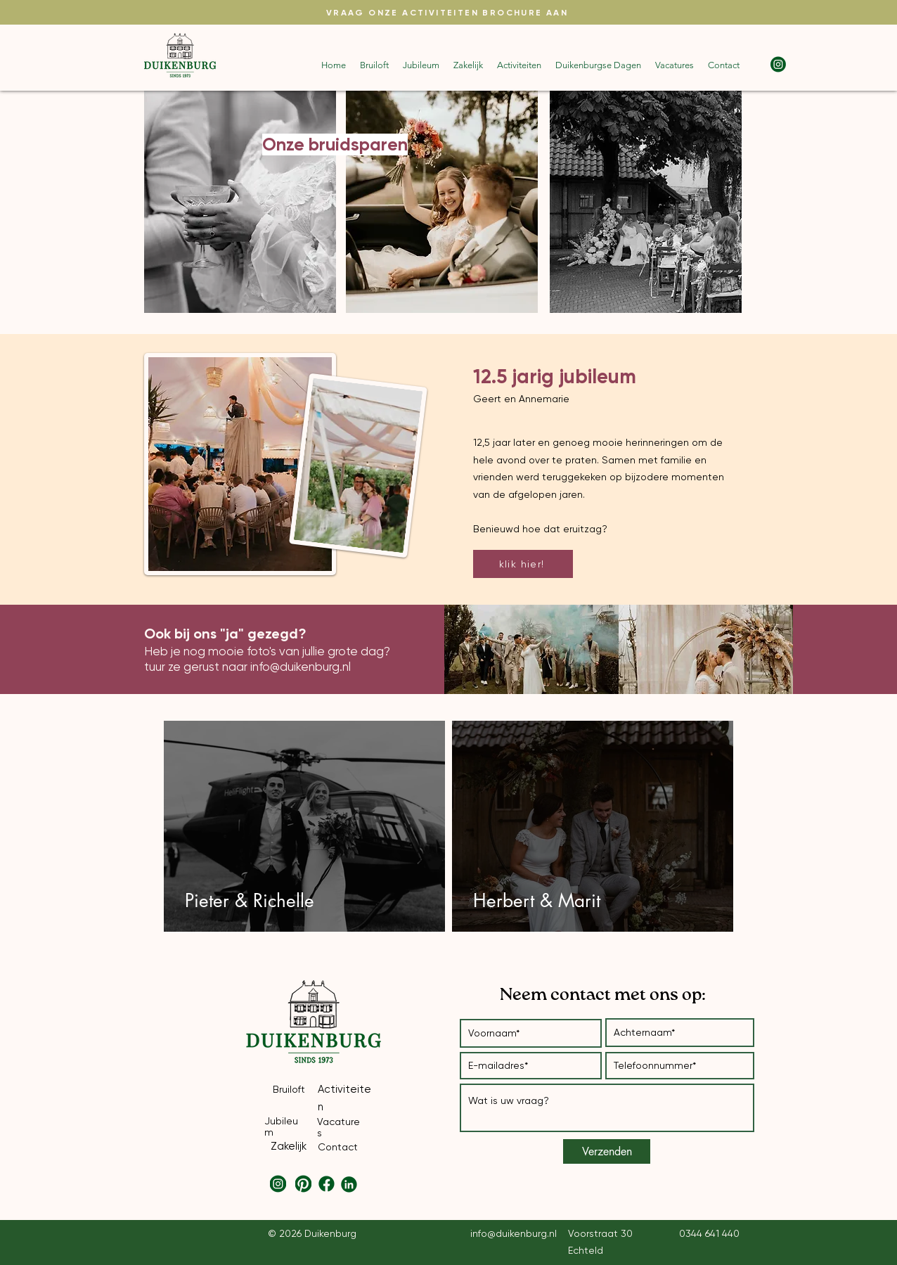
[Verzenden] (606, 1151)
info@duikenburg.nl (300, 667)
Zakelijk (288, 1146)
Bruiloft (289, 1089)
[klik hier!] (523, 564)
